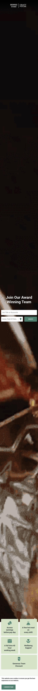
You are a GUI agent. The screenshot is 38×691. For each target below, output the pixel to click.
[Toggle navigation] (4, 6)
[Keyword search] (19, 312)
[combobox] (2, 319)
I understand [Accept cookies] (8, 687)
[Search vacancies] (30, 319)
